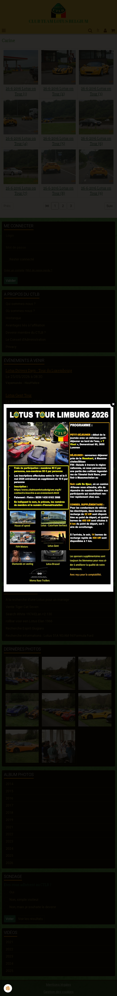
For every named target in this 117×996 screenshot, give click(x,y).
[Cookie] (8, 988)
